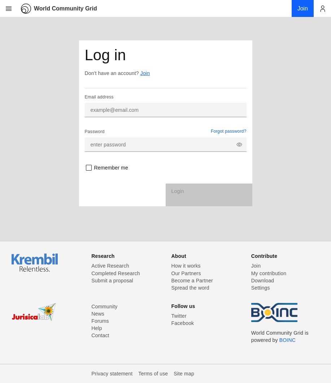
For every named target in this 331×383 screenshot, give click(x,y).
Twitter (179, 316)
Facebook (182, 323)
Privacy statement (111, 374)
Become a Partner (192, 280)
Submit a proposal (112, 280)
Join (145, 73)
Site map (184, 374)
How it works (186, 266)
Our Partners (186, 273)
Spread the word (190, 288)
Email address (99, 97)
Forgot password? (229, 131)
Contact (100, 335)
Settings (260, 288)
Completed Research (115, 273)
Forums (100, 321)
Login (177, 191)
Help (96, 328)
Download (262, 280)
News (97, 314)
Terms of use (153, 374)
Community (104, 306)
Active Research (110, 266)
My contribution (268, 273)
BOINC (287, 340)
